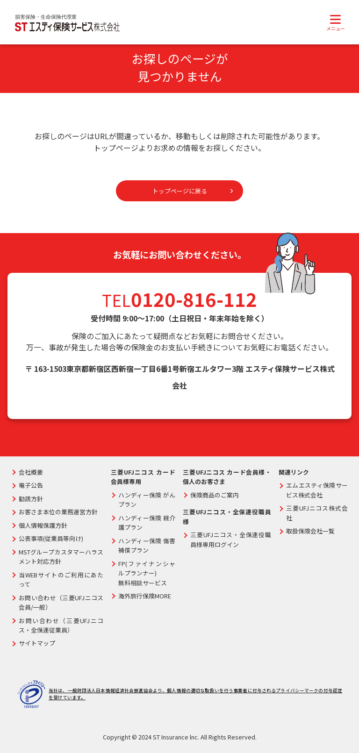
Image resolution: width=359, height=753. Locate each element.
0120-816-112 (194, 300)
